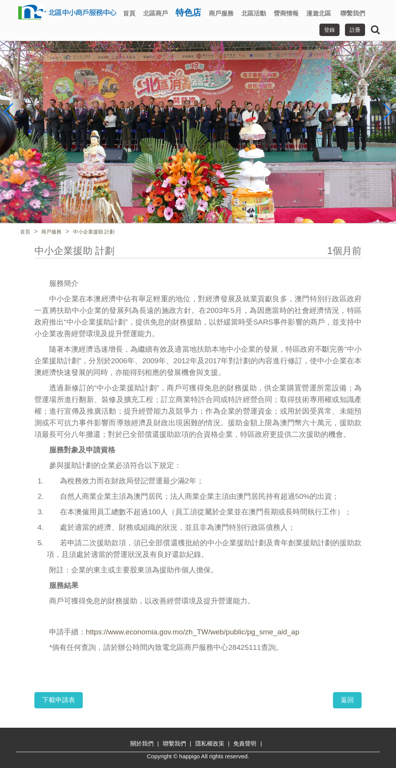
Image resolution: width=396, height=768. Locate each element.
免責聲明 (244, 743)
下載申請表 (58, 700)
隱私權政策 (209, 743)
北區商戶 (155, 13)
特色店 (188, 12)
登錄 (329, 30)
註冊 (355, 30)
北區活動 (253, 13)
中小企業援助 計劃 (94, 232)
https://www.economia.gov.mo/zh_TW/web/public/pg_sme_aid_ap (192, 632)
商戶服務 (221, 13)
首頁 (129, 13)
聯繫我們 (352, 13)
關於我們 (142, 743)
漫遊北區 (318, 13)
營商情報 (286, 13)
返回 (347, 700)
